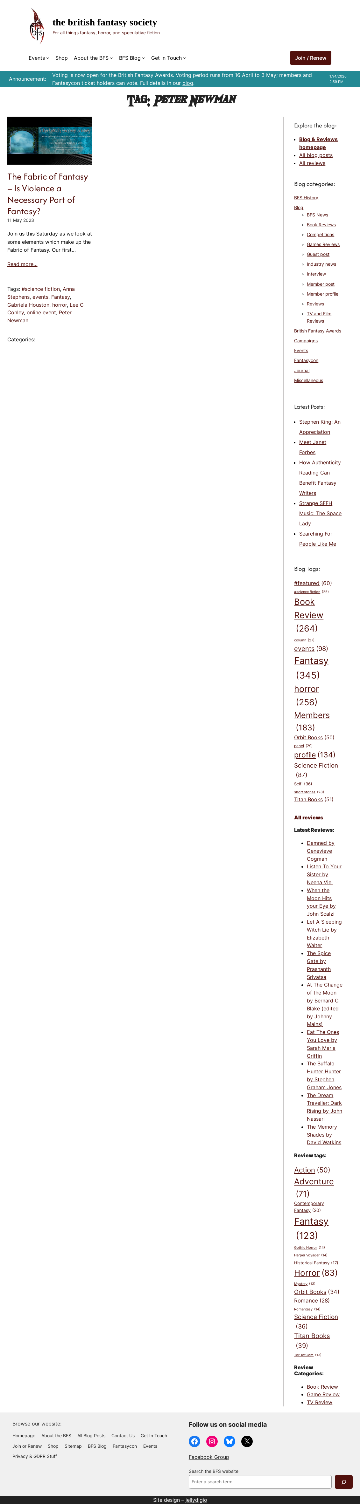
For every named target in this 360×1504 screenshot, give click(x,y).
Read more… (22, 264)
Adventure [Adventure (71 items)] (314, 1188)
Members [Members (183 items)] (312, 722)
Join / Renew (310, 58)
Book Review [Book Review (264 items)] (308, 616)
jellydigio (196, 1500)
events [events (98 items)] (311, 649)
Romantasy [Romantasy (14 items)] (307, 1309)
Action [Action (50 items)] (312, 1170)
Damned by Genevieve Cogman (321, 851)
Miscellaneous (308, 380)
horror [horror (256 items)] (306, 696)
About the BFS (91, 58)
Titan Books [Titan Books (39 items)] (312, 1341)
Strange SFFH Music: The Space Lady (320, 513)
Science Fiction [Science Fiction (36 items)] (316, 1322)
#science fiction (41, 289)
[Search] (344, 1482)
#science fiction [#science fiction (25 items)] (311, 592)
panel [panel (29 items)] (303, 746)
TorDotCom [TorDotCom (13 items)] (307, 1355)
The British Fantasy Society (105, 22)
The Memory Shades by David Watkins (324, 1135)
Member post (321, 284)
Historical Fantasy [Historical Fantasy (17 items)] (316, 1263)
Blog (298, 207)
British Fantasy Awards (317, 330)
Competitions (320, 234)
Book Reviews (321, 224)
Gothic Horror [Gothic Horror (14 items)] (309, 1247)
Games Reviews (323, 244)
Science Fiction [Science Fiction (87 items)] (316, 771)
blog (187, 83)
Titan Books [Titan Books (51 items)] (314, 799)
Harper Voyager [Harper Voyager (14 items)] (311, 1255)
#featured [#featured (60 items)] (313, 583)
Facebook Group (209, 1457)
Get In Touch (166, 58)
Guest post (318, 254)
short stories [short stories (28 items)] (309, 792)
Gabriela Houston (28, 305)
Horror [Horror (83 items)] (316, 1273)
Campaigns (306, 340)
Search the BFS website (213, 1471)
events (40, 297)
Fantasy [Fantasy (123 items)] (311, 1229)
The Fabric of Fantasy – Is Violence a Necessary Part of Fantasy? (47, 194)
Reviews (315, 303)
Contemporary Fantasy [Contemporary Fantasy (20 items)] (309, 1207)
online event (41, 312)
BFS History (306, 197)
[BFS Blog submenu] (143, 57)
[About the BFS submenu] (111, 57)
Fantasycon (306, 360)
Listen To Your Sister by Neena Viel (324, 874)
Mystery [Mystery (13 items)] (304, 1284)
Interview (316, 274)
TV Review (319, 1402)
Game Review (323, 1394)
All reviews (312, 163)
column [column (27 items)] (304, 640)
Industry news (321, 264)
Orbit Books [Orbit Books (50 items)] (314, 738)
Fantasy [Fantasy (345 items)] (311, 668)
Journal (301, 370)
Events (37, 58)
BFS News (317, 214)
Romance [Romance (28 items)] (312, 1300)
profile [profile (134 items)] (314, 755)
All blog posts (316, 155)
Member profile (322, 294)
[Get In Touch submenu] (184, 57)
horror (59, 305)
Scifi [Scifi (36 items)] (303, 784)
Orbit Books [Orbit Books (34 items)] (317, 1291)
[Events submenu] (47, 57)
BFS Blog (130, 58)
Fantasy (60, 297)
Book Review (322, 1387)
